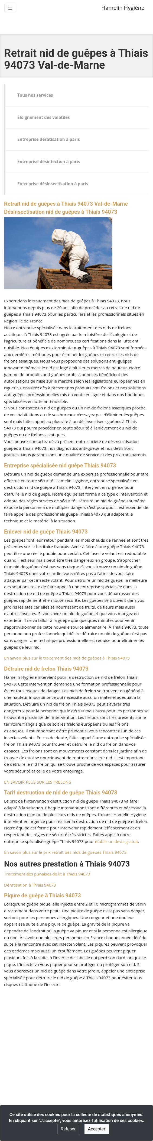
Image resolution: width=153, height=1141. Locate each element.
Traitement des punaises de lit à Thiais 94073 (47, 874)
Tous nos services (35, 95)
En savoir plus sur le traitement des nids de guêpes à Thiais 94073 (67, 658)
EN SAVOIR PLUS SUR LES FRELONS (37, 782)
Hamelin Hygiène (122, 7)
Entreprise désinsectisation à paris (52, 183)
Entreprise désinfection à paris (48, 161)
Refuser (68, 1129)
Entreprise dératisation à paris (48, 139)
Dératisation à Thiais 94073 (30, 885)
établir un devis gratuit (116, 841)
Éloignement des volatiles (43, 117)
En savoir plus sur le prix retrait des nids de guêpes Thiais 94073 (65, 852)
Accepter (96, 1129)
